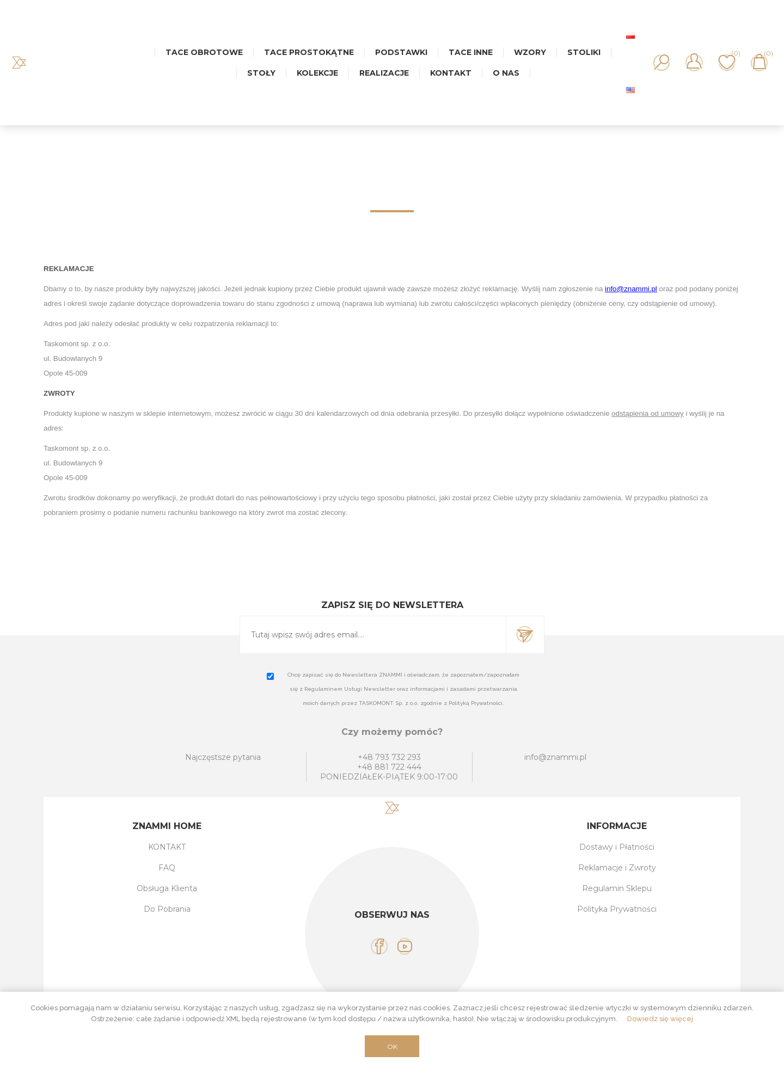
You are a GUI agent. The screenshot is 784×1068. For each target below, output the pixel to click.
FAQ (166, 868)
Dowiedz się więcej (660, 1019)
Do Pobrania (167, 909)
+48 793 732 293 (389, 757)
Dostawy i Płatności (616, 847)
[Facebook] (379, 946)
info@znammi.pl (555, 757)
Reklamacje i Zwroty (617, 868)
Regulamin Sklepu (617, 888)
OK (392, 1046)
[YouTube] (404, 946)
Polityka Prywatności (617, 909)
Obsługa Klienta (167, 888)
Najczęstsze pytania (223, 757)
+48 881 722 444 (389, 767)
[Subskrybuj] (373, 634)
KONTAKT (167, 847)
